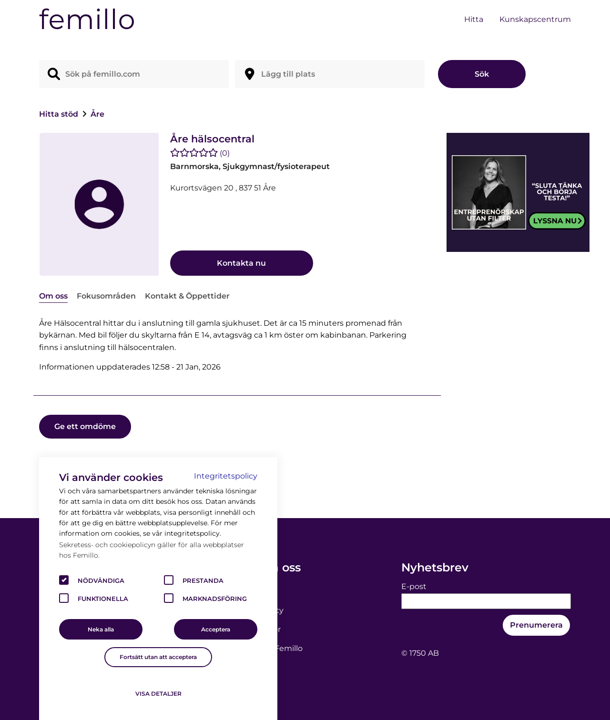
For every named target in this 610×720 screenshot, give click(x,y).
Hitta (473, 19)
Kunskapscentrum (535, 19)
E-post (414, 586)
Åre (97, 114)
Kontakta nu (241, 263)
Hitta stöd (59, 114)
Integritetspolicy (225, 475)
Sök (482, 74)
